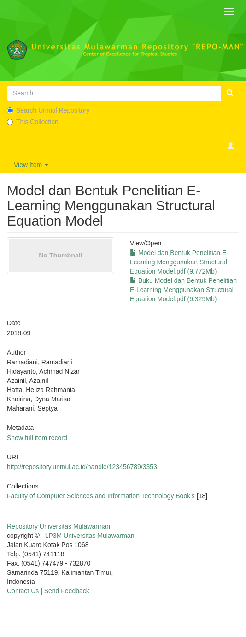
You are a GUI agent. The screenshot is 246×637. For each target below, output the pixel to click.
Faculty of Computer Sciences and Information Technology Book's (101, 496)
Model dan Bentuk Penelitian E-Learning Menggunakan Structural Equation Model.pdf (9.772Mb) (179, 262)
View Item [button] (31, 164)
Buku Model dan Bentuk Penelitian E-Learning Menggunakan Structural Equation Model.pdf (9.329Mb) (183, 290)
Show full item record (37, 437)
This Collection (33, 121)
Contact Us (23, 591)
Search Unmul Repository (48, 110)
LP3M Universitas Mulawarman (90, 535)
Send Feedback (66, 591)
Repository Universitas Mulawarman (58, 526)
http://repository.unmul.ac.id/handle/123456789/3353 (82, 466)
